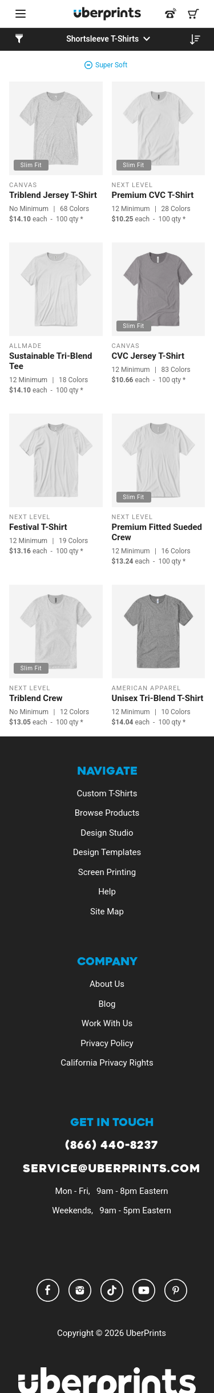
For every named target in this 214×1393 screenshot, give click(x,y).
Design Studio (106, 833)
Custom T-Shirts (107, 793)
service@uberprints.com (111, 1169)
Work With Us (107, 1023)
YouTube (143, 1290)
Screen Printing (107, 872)
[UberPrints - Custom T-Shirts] (107, 14)
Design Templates (107, 852)
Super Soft (111, 65)
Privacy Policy (106, 1043)
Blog (107, 1004)
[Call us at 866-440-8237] (170, 14)
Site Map (107, 911)
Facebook (48, 1290)
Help (107, 891)
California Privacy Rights (106, 1063)
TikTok (111, 1290)
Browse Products (107, 813)
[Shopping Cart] (193, 14)
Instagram (79, 1290)
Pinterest (175, 1290)
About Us (107, 984)
